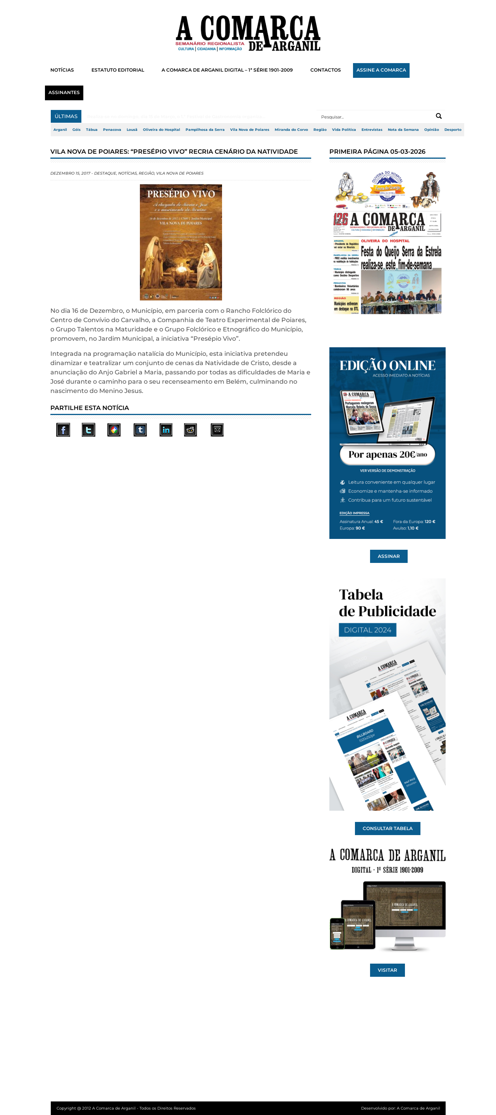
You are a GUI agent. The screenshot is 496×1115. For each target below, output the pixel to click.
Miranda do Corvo (291, 130)
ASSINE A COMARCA (381, 70)
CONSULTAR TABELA (388, 828)
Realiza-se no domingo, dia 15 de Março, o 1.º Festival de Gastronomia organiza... (176, 116)
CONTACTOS (325, 70)
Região (320, 130)
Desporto (453, 130)
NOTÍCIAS (62, 70)
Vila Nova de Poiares (249, 130)
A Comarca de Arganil (418, 1108)
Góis (76, 130)
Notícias (127, 173)
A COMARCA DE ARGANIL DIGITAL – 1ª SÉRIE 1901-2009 (227, 70)
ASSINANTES (64, 92)
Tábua (92, 130)
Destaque (105, 173)
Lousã (132, 130)
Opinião (431, 130)
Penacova (112, 130)
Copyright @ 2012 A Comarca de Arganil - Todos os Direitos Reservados (126, 1108)
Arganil (60, 130)
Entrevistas (372, 130)
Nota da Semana (403, 130)
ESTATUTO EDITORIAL (117, 70)
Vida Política (344, 130)
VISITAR (387, 970)
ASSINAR (389, 556)
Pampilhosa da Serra (205, 130)
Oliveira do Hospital (161, 130)
